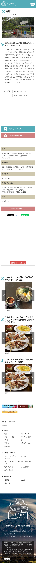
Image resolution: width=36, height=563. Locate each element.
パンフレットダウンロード (10, 462)
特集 (5, 434)
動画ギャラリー (26, 461)
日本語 (6, 480)
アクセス (7, 443)
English (23, 480)
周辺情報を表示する (18, 263)
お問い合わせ (8, 470)
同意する (6, 559)
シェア (17, 215)
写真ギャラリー (9, 467)
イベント (7, 440)
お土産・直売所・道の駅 (20, 95)
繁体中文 (7, 483)
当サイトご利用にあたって (10, 457)
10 (10, 38)
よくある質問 (25, 467)
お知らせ (7, 446)
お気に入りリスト (26, 443)
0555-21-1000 (11, 537)
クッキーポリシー (14, 554)
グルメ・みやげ (26, 437)
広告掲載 (23, 456)
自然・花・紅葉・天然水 (20, 91)
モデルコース (25, 434)
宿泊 (22, 440)
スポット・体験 (9, 437)
